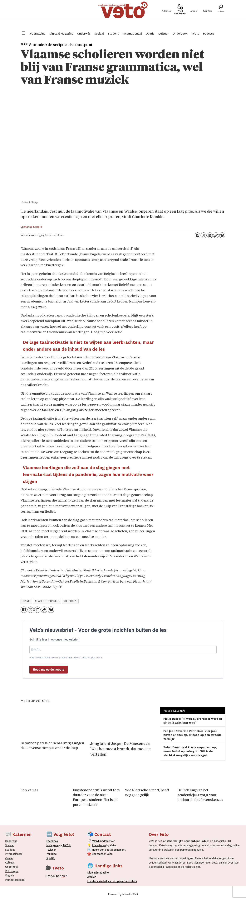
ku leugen (70, 601)
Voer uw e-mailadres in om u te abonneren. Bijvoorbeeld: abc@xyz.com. (65, 657)
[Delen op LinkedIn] (210, 235)
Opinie (150, 34)
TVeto (195, 34)
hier (196, 862)
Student (113, 34)
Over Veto (207, 15)
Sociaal (99, 34)
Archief (193, 15)
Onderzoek (180, 34)
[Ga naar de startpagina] (123, 14)
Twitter (51, 849)
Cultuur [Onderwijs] (9, 862)
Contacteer (99, 854)
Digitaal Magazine (61, 34)
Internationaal (132, 34)
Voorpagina (37, 34)
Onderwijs (84, 34)
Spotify (50, 858)
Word (95, 841)
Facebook (52, 841)
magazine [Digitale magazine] (99, 872)
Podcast (208, 34)
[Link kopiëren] (216, 235)
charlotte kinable (47, 601)
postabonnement (115, 849)
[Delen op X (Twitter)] (204, 235)
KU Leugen (11, 871)
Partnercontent (14, 880)
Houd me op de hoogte (48, 669)
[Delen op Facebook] (197, 235)
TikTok (67, 845)
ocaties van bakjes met (103, 881)
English (9, 875)
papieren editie (126, 881)
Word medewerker (180, 16)
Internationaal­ (13, 854)
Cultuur (163, 34)
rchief (91, 877)
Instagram (52, 845)
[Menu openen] (23, 33)
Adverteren (99, 845)
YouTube (51, 854)
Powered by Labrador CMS (123, 894)
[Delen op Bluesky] (222, 235)
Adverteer (166, 15)
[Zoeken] (221, 14)
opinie (26, 601)
